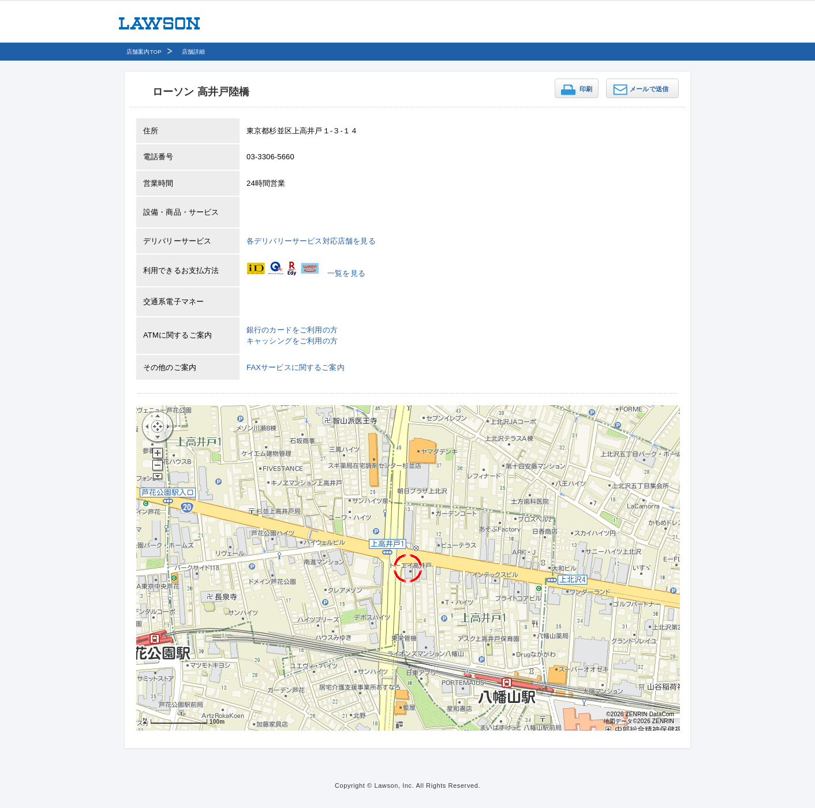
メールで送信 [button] (649, 88)
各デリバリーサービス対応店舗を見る (311, 241)
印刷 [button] (586, 88)
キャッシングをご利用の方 (292, 340)
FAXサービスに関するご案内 (295, 367)
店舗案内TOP (144, 51)
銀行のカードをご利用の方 (292, 330)
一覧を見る (346, 273)
